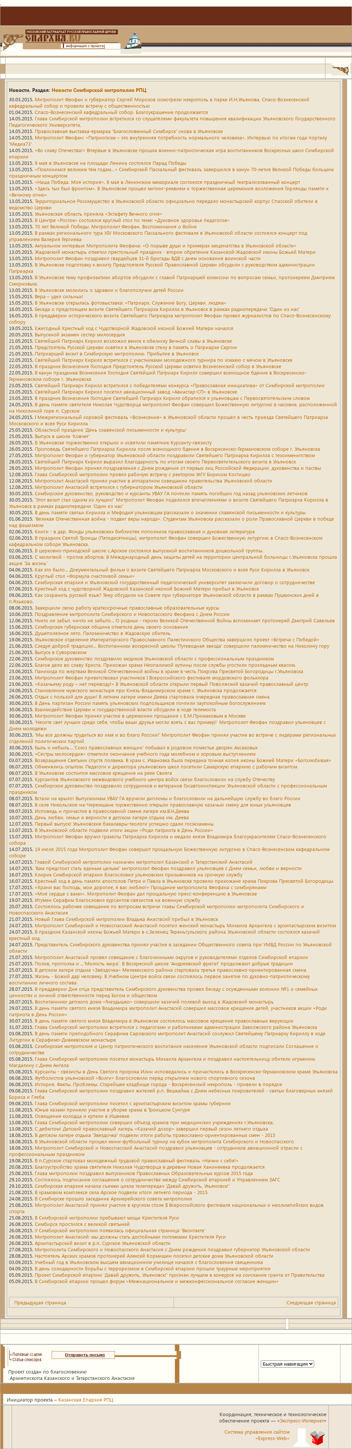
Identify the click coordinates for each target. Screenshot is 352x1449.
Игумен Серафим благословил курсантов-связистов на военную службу (117, 900)
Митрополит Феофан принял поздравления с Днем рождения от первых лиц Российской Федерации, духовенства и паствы (178, 468)
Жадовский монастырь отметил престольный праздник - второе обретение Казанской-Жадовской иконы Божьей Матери (175, 252)
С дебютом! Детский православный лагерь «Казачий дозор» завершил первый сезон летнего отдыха (151, 1128)
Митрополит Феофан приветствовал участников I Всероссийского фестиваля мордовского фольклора (152, 677)
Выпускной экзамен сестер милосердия (80, 334)
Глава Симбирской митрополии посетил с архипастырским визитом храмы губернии (133, 1103)
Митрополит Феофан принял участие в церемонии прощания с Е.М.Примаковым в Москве (140, 715)
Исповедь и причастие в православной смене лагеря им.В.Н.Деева (112, 811)
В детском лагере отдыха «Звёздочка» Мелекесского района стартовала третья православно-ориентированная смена (170, 969)
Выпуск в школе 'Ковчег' (62, 436)
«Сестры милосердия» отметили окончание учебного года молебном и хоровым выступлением (145, 753)
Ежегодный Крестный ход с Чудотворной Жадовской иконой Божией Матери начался (134, 328)
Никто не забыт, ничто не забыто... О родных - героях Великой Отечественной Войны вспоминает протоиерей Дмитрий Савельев (185, 620)
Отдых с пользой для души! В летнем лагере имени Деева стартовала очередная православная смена (152, 696)
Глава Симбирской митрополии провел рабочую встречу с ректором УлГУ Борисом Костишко (143, 474)
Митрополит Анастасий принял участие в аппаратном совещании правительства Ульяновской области (153, 480)
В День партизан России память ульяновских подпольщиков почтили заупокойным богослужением (150, 703)
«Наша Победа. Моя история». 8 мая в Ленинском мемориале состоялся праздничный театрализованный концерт (167, 182)
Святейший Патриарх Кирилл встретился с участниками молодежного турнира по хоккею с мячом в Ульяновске (164, 360)
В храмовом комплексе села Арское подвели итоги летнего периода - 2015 (121, 1192)
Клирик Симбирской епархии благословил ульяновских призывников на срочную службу (138, 874)
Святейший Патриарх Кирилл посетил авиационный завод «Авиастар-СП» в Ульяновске (136, 391)
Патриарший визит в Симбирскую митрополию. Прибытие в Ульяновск (117, 353)
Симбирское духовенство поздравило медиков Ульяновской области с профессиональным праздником (154, 658)
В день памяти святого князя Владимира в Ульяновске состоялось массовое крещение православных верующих (164, 1020)
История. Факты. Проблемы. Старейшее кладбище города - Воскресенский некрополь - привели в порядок (158, 1084)
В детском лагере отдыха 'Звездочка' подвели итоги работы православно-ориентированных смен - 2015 (155, 1135)
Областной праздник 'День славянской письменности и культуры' (111, 429)
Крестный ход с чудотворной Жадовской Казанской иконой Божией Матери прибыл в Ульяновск (147, 588)
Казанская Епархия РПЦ (85, 1399)
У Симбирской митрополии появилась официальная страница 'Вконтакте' (120, 1230)
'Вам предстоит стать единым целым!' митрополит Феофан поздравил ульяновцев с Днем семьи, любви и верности (168, 868)
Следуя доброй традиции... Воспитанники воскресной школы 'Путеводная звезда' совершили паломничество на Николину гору (182, 645)
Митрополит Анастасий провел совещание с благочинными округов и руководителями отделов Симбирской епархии (171, 957)
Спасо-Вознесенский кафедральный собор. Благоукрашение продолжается (121, 112)
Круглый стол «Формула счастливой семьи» (85, 576)
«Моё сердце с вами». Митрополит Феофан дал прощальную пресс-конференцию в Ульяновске (146, 893)
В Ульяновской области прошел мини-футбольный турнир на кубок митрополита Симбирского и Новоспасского (164, 1141)
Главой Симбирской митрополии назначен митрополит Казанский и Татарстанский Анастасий (143, 861)
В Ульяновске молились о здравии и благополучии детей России (109, 290)
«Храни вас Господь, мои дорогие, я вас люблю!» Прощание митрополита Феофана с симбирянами (151, 887)
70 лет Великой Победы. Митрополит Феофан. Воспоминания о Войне (116, 226)
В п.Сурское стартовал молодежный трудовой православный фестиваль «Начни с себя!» (137, 1160)
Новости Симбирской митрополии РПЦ (99, 90)
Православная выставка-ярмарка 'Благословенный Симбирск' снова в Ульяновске (129, 131)
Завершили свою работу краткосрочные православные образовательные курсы (127, 607)
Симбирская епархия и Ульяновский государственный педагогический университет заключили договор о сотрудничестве (175, 582)
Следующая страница (311, 1302)
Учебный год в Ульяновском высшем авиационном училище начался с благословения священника (149, 1262)
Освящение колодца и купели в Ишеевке (82, 1116)
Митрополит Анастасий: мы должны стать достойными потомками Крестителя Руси (130, 1236)
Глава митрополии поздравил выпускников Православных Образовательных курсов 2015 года (144, 1173)
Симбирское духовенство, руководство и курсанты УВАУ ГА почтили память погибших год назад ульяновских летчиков (171, 493)
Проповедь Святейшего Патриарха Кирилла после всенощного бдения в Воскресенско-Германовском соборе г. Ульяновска (177, 449)
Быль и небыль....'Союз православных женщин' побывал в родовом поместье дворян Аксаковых (146, 747)
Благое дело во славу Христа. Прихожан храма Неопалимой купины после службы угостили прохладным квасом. (165, 665)
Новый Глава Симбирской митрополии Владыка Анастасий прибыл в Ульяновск (126, 919)
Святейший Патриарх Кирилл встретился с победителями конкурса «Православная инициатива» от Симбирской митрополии (180, 385)
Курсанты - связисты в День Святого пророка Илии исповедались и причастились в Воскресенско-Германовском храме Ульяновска (186, 1071)
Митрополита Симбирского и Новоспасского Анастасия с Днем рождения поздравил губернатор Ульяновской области (172, 1249)
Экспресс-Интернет (302, 1420)
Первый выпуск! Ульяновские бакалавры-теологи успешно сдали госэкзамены (124, 823)
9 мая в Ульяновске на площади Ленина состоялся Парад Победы (110, 163)
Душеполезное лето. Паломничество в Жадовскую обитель (103, 633)
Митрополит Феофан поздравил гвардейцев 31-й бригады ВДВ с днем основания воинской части (148, 258)
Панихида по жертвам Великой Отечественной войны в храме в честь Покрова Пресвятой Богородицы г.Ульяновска (169, 671)
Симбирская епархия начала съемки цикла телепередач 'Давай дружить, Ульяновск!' (132, 1186)
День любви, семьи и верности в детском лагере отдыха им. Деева (112, 817)
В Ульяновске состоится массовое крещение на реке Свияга (103, 773)
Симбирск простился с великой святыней (82, 1224)
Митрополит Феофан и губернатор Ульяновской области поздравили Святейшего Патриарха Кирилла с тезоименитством (175, 455)
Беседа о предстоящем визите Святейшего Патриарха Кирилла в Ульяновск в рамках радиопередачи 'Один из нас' (167, 309)
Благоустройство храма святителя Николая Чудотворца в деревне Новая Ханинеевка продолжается (150, 1166)
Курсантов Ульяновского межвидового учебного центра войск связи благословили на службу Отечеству (155, 779)
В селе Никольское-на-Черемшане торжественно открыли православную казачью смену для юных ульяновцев (163, 804)
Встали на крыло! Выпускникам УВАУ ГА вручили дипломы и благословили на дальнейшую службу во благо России (167, 798)
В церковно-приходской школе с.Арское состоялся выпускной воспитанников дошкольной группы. (149, 550)
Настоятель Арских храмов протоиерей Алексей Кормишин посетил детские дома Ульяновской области (154, 1255)
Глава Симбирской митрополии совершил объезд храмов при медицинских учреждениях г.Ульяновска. (154, 1122)
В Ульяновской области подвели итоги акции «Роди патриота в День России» (124, 830)
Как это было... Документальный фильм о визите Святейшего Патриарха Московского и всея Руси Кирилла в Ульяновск (172, 569)
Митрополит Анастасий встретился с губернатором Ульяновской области (119, 487)
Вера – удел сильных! (59, 296)
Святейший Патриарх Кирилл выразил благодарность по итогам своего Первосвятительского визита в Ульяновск (165, 461)
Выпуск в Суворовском (60, 652)
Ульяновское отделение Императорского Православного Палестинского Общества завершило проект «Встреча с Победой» (177, 639)
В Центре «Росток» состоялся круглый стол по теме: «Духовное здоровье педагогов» (132, 220)
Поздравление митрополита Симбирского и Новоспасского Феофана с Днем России (132, 614)
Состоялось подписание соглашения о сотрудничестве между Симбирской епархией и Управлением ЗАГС (157, 1179)
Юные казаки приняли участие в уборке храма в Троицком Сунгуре (112, 1109)
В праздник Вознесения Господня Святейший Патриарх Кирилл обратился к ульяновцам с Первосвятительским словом (172, 398)
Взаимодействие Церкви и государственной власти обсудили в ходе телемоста (125, 709)
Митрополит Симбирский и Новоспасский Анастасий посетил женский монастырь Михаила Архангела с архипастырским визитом (185, 925)
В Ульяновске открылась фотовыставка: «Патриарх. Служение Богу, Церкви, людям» (130, 302)
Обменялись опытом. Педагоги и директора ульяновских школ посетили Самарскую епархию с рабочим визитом (166, 766)
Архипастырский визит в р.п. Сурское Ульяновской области (103, 1243)
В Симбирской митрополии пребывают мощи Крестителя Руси (107, 1217)
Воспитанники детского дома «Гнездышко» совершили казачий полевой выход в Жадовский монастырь (154, 1001)
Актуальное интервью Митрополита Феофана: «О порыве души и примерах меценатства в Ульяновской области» (166, 245)
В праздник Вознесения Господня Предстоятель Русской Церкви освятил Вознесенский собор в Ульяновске (158, 366)
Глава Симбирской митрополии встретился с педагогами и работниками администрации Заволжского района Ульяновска (176, 1027)
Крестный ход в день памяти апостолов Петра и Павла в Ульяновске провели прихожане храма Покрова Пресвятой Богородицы (184, 881)
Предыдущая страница (40, 1302)
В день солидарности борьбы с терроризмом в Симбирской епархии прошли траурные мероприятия (152, 1268)
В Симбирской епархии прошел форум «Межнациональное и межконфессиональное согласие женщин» (157, 1281)
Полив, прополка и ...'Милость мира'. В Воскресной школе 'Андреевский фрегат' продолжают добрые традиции (164, 963)
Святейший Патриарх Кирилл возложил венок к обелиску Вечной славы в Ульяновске (133, 340)
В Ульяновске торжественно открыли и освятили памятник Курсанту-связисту (123, 442)
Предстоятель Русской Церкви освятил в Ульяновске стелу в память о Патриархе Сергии (136, 347)
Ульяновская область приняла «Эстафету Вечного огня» (98, 213)
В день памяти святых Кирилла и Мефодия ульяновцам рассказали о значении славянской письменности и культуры (170, 512)
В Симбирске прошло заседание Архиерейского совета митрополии (113, 1198)
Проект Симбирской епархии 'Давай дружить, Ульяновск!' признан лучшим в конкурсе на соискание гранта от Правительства (180, 1274)
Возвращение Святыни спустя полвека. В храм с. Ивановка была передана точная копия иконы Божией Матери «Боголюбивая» (183, 760)
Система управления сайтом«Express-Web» (257, 1434)
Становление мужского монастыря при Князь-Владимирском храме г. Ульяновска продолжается (146, 690)
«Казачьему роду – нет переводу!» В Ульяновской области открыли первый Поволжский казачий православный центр (171, 684)
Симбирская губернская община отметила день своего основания (111, 626)
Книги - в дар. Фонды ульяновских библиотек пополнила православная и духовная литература (145, 531)
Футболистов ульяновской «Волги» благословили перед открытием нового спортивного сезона (145, 1078)
